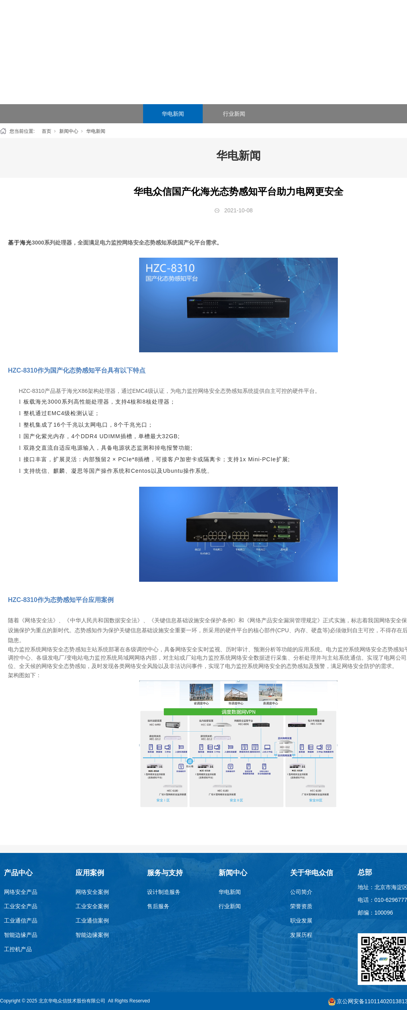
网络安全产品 (20, 892)
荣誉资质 (301, 906)
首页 (135, 19)
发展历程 (301, 935)
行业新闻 (234, 114)
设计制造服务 (163, 892)
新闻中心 (332, 19)
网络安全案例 (92, 892)
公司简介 (301, 892)
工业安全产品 (20, 906)
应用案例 (214, 19)
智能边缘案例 (92, 935)
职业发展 (301, 920)
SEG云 (253, 19)
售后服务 (158, 906)
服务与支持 (292, 19)
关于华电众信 (371, 19)
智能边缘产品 (20, 935)
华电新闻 (173, 114)
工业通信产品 (20, 920)
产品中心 (174, 19)
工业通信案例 (92, 920)
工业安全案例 (92, 906)
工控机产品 (18, 949)
